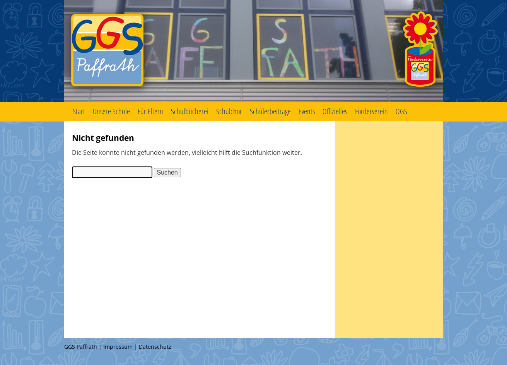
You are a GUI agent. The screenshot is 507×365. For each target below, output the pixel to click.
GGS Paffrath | (83, 346)
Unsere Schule (111, 111)
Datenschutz (155, 346)
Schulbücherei (189, 111)
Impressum (118, 346)
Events (307, 111)
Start (79, 111)
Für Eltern (150, 111)
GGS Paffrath (253, 51)
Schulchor (229, 111)
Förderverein (371, 111)
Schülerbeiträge (270, 111)
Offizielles (335, 111)
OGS (401, 111)
